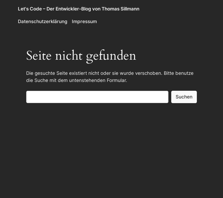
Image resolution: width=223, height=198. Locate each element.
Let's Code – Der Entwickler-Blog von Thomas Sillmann (78, 9)
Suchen (184, 97)
